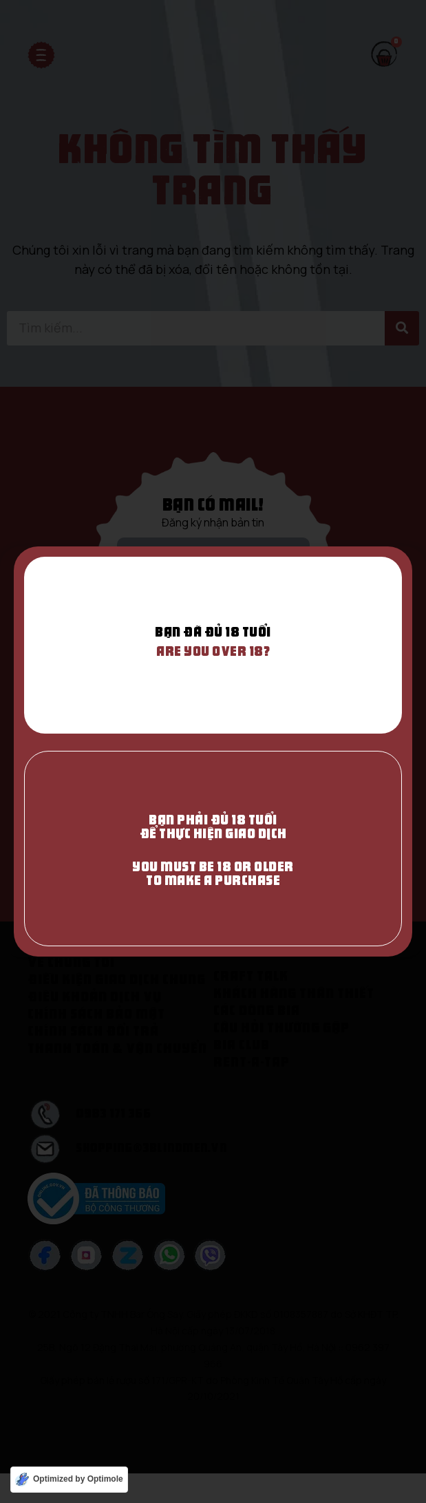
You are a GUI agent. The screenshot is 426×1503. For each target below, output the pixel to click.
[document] (213, 751)
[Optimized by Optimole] (69, 1480)
